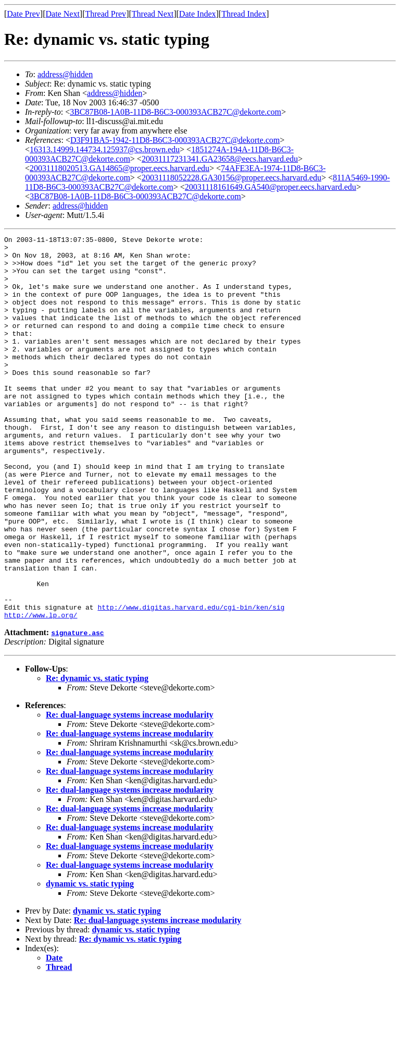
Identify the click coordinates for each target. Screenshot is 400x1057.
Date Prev (23, 13)
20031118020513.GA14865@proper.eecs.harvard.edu (119, 168)
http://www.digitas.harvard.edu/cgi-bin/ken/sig (190, 682)
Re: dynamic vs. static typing (97, 754)
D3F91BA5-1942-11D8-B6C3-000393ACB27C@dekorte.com (175, 140)
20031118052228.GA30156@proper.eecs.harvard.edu (231, 177)
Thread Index (243, 13)
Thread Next (152, 13)
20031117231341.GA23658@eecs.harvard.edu (220, 158)
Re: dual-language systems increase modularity (129, 791)
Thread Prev (105, 13)
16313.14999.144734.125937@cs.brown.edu (105, 149)
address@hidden (65, 74)
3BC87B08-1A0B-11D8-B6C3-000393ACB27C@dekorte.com (175, 111)
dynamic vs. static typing (90, 960)
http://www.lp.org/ (40, 691)
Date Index (197, 13)
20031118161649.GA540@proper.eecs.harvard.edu (270, 187)
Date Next (63, 13)
